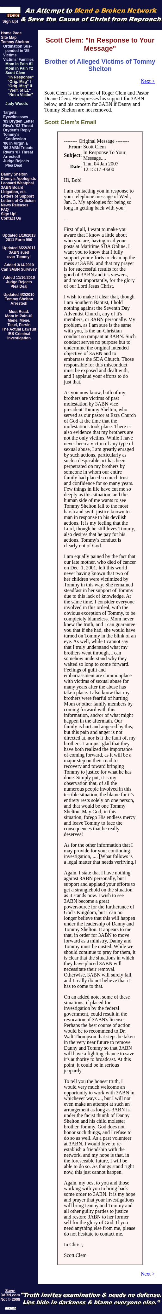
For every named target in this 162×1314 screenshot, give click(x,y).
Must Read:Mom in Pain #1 (19, 313)
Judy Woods (16, 103)
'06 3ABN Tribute (18, 148)
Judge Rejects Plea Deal (16, 163)
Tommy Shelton (15, 42)
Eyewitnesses (15, 117)
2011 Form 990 (19, 240)
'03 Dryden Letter (18, 121)
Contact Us (11, 218)
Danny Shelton (14, 174)
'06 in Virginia (15, 143)
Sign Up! (10, 21)
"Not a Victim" (20, 95)
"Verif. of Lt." (19, 90)
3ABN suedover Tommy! (19, 254)
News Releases (14, 205)
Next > (148, 81)
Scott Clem (15, 73)
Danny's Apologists (18, 178)
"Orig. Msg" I (19, 81)
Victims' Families (18, 59)
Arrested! (11, 156)
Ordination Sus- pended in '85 (17, 48)
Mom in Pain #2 (19, 68)
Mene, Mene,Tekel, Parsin (18, 322)
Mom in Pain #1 (19, 64)
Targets (9, 112)
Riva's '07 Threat (18, 152)
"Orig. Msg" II (20, 86)
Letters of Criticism (18, 201)
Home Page (11, 33)
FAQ (5, 209)
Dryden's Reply (17, 130)
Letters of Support (17, 196)
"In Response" (21, 77)
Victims (9, 55)
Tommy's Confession (14, 136)
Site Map (8, 37)
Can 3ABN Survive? (19, 269)
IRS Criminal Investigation (19, 335)
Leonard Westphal (17, 183)
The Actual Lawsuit (19, 329)
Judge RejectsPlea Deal (19, 284)
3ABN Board (12, 187)
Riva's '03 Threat (18, 126)
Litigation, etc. (14, 192)
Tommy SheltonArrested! (19, 301)
